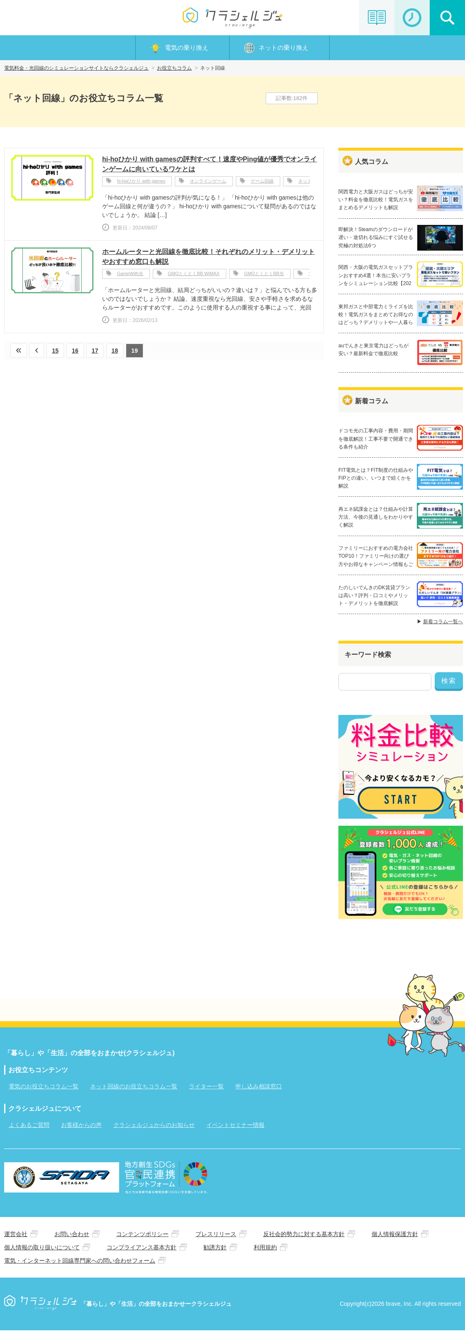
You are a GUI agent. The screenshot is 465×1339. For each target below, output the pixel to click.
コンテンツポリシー (142, 1242)
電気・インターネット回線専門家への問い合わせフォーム (79, 1269)
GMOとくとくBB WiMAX (194, 275)
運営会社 (15, 1242)
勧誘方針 (215, 1255)
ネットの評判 (312, 183)
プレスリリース (216, 1242)
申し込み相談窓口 (258, 1094)
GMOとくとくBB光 (264, 275)
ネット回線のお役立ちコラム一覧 (133, 1094)
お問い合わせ (71, 1242)
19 (136, 352)
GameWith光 (130, 275)
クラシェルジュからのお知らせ (154, 1133)
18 (116, 352)
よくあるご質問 (29, 1133)
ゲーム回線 (262, 183)
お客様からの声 (81, 1133)
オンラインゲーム (208, 183)
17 (96, 352)
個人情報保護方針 (395, 1242)
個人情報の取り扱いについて (42, 1255)
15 (56, 352)
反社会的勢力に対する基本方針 (304, 1242)
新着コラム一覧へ (443, 629)
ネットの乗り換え (283, 48)
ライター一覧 (206, 1094)
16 (76, 352)
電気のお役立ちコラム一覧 (43, 1094)
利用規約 (265, 1255)
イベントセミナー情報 (235, 1133)
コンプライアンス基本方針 (141, 1255)
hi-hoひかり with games (141, 183)
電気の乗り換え (186, 48)
